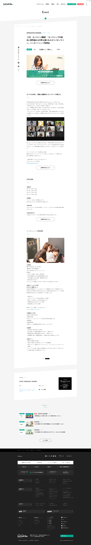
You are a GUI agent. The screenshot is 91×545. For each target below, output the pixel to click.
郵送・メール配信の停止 (66, 462)
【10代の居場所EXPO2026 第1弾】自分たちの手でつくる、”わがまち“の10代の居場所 (49, 432)
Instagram (49, 456)
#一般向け (48, 32)
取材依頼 (50, 520)
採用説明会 (21, 381)
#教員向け (29, 390)
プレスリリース (21, 523)
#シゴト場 (25, 390)
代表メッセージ (38, 481)
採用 (57, 4)
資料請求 (50, 523)
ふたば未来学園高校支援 (39, 493)
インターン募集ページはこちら (33, 309)
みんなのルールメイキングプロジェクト (53, 494)
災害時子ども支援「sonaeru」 (53, 491)
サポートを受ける (72, 4)
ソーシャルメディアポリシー (51, 528)
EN (89, 0)
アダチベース (38, 496)
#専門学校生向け (21, 390)
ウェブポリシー (49, 529)
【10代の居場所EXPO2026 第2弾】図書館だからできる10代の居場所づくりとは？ (49, 424)
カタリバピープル (52, 482)
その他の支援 (51, 503)
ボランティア (51, 518)
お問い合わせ (63, 4)
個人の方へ (24, 466)
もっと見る (45, 440)
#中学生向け (21, 391)
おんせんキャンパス (52, 488)
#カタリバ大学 (33, 389)
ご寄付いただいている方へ (26, 462)
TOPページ (19, 26)
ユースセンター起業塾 (66, 494)
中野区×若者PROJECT (66, 495)
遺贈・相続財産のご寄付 (53, 505)
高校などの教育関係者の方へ (65, 466)
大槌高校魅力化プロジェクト (40, 489)
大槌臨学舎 (37, 488)
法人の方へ (37, 466)
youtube (53, 456)
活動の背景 (37, 482)
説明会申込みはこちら (45, 82)
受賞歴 (20, 525)
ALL (87, 4)
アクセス (62, 456)
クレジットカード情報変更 (52, 462)
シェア (43, 358)
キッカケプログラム (52, 498)
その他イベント (38, 32)
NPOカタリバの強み (52, 481)
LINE (18, 62)
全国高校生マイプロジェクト (53, 489)
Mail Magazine (44, 389)
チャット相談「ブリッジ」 (67, 490)
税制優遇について (66, 505)
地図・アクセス (65, 483)
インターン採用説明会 (30, 32)
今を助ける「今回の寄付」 (40, 505)
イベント (24, 26)
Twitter (18, 69)
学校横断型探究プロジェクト (67, 492)
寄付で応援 (81, 4)
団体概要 (47, 4)
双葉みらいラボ (38, 491)
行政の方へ (49, 466)
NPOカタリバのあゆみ (66, 479)
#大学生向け (44, 32)
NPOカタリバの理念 (52, 479)
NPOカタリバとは (40, 4)
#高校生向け (21, 389)
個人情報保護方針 (49, 525)
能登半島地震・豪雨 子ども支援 (68, 497)
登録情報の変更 (39, 462)
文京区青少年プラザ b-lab (40, 494)
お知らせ (20, 520)
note (51, 456)
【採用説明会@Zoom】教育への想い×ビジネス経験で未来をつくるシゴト (47, 416)
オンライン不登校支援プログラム (68, 489)
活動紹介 (52, 4)
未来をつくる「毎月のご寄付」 (40, 503)
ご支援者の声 (65, 503)
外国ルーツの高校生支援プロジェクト (53, 496)
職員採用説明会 (37, 520)
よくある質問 (51, 517)
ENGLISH (70, 456)
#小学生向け (33, 390)
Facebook (18, 66)
